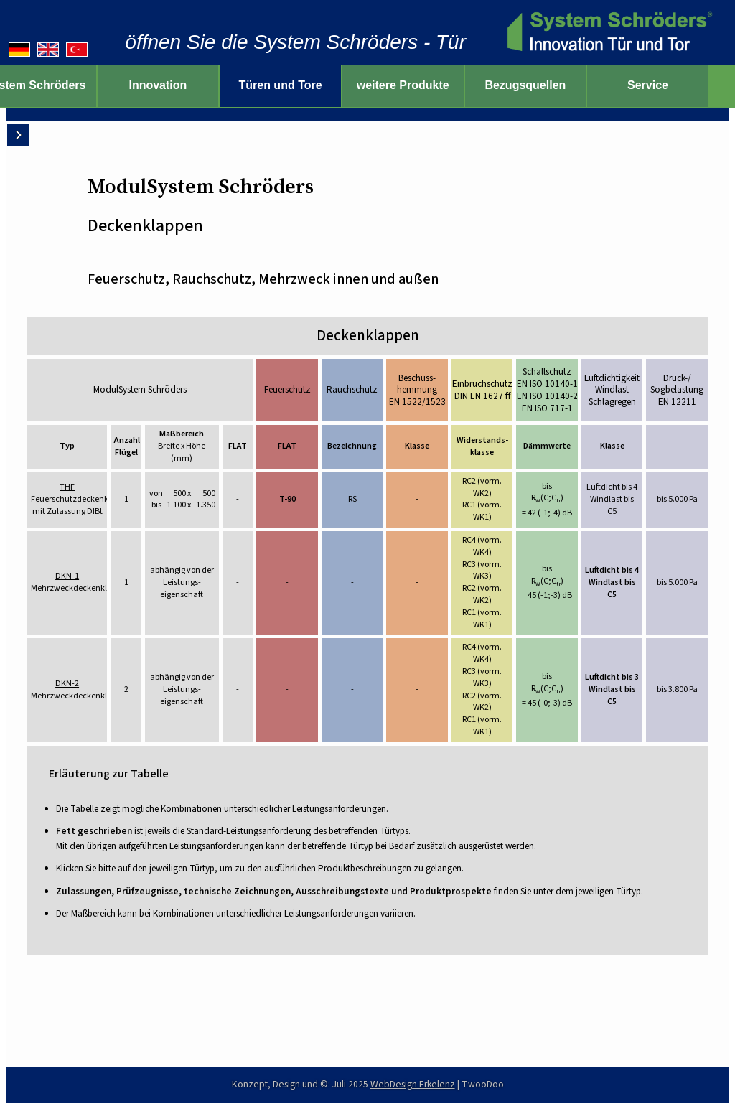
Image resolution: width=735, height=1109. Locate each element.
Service (673, 85)
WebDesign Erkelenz (412, 1084)
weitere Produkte (429, 85)
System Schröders (61, 85)
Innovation (184, 85)
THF (67, 487)
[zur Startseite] (607, 32)
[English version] (48, 49)
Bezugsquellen (551, 85)
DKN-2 (67, 684)
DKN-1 (67, 576)
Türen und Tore (306, 85)
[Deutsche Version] (19, 49)
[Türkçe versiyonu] (77, 49)
